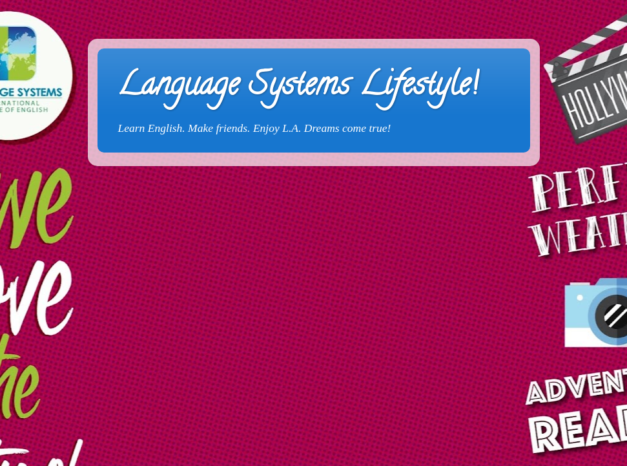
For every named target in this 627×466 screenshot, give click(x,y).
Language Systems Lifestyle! (297, 88)
